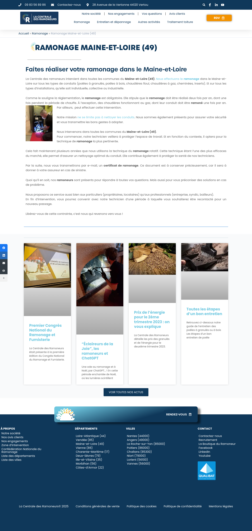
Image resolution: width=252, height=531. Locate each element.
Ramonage (82, 22)
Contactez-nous (210, 436)
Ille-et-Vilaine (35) (89, 460)
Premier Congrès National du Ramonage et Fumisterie (45, 332)
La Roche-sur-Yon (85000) (146, 444)
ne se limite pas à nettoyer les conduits (105, 117)
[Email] (4, 263)
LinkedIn (204, 452)
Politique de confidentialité (183, 506)
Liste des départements (18, 456)
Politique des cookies (141, 506)
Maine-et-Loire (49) (90, 444)
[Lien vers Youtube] (223, 4)
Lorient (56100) (137, 460)
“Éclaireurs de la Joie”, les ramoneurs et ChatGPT (97, 351)
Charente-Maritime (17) (92, 452)
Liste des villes (11, 460)
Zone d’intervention (15, 445)
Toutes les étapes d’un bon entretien (204, 311)
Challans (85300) (139, 452)
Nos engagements (121, 14)
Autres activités (149, 22)
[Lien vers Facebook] (210, 4)
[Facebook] (4, 248)
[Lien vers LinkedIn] (216, 4)
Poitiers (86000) (138, 448)
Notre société (91, 14)
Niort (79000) (136, 456)
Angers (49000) (138, 440)
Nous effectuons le (177, 79)
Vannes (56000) (138, 464)
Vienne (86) (84, 448)
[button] (204, 5)
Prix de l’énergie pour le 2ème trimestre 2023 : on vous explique (152, 319)
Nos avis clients (12, 437)
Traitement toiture (180, 22)
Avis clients (177, 14)
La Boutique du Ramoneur (217, 444)
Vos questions (152, 14)
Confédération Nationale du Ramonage (21, 450)
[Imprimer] (4, 270)
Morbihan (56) (86, 464)
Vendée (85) (85, 440)
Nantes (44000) (138, 436)
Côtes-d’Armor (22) (90, 468)
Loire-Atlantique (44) (91, 436)
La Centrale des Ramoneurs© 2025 (43, 506)
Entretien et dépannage (114, 22)
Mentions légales (221, 506)
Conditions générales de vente (98, 506)
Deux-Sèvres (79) (88, 456)
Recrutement (208, 440)
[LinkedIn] (4, 255)
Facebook (206, 448)
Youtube (205, 456)
